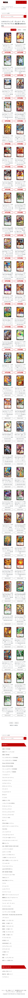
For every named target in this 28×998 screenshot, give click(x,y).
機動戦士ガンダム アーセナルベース (10, 897)
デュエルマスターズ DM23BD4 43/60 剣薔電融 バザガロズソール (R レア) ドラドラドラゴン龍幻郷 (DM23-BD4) (20, 253)
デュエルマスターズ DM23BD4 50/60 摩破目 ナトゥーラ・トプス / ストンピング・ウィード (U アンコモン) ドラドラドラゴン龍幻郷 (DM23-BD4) (7, 321)
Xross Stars (4, 829)
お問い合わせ (19, 991)
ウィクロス (4, 797)
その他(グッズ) (5, 951)
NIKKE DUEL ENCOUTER (7, 909)
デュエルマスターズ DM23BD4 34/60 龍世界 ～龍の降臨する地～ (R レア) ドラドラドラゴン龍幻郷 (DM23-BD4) (7, 596)
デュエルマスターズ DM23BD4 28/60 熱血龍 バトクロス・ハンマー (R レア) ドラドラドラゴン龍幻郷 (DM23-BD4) (20, 161)
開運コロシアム (5, 843)
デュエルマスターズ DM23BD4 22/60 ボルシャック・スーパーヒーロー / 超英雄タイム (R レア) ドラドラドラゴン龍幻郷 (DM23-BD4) (7, 138)
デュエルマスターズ (9, 6)
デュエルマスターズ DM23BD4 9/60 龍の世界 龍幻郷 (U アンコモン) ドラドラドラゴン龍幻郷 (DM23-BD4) (20, 70)
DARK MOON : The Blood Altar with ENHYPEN (12, 914)
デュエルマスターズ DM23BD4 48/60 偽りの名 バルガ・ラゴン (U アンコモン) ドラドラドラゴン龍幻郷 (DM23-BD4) (7, 298)
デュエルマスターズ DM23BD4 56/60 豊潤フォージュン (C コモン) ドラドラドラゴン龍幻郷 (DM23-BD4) (20, 687)
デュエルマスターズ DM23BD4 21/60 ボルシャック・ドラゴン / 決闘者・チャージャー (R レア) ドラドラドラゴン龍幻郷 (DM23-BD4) (7, 527)
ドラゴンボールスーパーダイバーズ (9, 840)
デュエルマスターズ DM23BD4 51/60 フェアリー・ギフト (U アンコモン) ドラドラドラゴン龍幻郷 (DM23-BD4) (20, 664)
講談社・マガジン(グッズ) (7, 926)
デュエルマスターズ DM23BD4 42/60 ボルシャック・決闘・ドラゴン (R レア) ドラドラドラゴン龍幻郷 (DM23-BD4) (7, 641)
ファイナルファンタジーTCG (8, 874)
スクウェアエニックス (7, 946)
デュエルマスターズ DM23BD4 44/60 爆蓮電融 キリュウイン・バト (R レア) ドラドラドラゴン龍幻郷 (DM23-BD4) (7, 276)
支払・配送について (10, 990)
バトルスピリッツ (6, 774)
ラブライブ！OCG (6, 817)
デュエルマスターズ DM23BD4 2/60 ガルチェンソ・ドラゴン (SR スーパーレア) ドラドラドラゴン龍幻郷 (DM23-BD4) (7, 47)
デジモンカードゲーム (7, 806)
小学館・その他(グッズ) (7, 934)
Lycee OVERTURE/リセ (7, 869)
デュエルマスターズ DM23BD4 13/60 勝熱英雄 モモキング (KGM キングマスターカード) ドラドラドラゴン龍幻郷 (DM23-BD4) (7, 458)
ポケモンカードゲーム (7, 786)
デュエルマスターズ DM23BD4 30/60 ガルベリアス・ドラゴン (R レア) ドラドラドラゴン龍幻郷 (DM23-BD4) (20, 184)
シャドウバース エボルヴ (7, 849)
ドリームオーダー (6, 863)
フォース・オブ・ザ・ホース (8, 903)
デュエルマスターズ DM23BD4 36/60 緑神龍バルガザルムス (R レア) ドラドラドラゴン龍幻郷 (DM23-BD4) (20, 207)
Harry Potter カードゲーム (7, 880)
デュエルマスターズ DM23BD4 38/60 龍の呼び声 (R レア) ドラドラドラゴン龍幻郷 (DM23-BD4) (7, 618)
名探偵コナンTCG (6, 800)
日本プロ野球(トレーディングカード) (10, 860)
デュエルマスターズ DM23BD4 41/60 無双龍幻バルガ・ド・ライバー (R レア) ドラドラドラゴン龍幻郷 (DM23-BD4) (20, 618)
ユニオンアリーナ (6, 889)
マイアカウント (5, 977)
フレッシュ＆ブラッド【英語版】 (9, 771)
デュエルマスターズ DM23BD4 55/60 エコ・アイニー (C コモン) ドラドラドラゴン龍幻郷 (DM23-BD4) (20, 344)
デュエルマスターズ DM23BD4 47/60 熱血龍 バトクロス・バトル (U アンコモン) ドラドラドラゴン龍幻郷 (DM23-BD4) (20, 276)
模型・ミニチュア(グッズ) (7, 957)
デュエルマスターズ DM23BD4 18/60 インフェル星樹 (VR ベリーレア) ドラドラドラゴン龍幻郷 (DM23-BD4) (20, 504)
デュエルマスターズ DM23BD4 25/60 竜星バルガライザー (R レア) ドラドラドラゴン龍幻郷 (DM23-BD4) (20, 550)
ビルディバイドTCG (6, 851)
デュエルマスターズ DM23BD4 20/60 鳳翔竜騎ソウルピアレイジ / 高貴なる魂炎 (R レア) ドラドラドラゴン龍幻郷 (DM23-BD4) (20, 115)
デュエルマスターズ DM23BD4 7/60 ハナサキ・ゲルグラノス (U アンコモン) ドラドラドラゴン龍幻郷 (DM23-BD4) (7, 70)
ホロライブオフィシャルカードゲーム (10, 826)
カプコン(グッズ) (6, 949)
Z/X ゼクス (4, 794)
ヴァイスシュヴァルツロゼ (8, 814)
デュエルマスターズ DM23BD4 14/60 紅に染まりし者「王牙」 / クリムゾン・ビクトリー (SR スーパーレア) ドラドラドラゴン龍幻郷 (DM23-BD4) (20, 458)
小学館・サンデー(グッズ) (7, 931)
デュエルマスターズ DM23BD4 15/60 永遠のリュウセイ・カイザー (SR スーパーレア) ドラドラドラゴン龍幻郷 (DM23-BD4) (7, 481)
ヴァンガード (5, 789)
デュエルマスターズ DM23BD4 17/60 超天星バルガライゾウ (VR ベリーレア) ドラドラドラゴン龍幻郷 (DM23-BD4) (7, 504)
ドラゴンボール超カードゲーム (9, 837)
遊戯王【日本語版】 (6, 749)
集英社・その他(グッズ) (7, 923)
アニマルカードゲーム (7, 900)
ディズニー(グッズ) (6, 937)
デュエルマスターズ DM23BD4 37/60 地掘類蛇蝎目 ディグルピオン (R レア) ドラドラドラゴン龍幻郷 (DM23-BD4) (7, 230)
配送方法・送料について (7, 974)
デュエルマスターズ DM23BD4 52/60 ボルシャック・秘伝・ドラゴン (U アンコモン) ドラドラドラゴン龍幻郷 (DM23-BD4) (7, 687)
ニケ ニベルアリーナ (6, 831)
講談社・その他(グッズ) (7, 929)
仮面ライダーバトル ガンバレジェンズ (10, 894)
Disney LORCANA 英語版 (7, 766)
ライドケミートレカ (6, 891)
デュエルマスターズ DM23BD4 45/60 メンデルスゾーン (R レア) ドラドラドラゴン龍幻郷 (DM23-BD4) (20, 641)
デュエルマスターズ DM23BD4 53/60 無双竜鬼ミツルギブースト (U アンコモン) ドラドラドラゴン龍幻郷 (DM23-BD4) (20, 321)
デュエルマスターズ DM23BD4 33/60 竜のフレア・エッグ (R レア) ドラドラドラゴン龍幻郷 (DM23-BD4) (20, 573)
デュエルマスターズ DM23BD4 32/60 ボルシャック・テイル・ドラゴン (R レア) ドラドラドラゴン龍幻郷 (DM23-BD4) (7, 207)
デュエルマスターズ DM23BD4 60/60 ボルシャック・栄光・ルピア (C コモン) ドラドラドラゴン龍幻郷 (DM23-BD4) (20, 710)
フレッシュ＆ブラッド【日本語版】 (9, 769)
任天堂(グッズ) (5, 940)
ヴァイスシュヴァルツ (7, 809)
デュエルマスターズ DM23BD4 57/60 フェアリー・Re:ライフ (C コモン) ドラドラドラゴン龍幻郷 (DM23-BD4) (7, 710)
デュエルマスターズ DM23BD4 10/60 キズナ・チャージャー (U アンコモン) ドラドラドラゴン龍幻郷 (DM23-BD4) (7, 93)
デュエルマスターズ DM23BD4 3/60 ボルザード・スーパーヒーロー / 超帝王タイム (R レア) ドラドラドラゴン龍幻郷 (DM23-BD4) (20, 390)
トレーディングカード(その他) (8, 911)
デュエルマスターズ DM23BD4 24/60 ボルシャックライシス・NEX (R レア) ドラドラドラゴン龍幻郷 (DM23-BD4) (7, 550)
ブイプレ (4, 883)
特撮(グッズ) (5, 954)
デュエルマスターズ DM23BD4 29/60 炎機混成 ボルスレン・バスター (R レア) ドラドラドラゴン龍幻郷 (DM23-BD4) (7, 184)
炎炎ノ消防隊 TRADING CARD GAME (10, 846)
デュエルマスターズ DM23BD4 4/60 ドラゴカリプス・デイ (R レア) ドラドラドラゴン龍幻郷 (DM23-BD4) (7, 413)
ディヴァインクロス (6, 906)
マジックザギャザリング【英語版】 (9, 760)
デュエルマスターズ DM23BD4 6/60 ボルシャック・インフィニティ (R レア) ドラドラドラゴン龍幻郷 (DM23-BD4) (20, 47)
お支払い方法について (7, 971)
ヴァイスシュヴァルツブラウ (8, 811)
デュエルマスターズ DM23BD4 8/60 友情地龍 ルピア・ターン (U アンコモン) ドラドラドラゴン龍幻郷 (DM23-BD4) (7, 436)
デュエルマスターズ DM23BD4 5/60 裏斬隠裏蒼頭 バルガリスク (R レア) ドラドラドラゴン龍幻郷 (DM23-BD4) (20, 413)
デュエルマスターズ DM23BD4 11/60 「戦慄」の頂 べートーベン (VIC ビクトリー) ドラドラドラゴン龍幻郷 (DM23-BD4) (20, 436)
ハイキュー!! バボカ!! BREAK (8, 803)
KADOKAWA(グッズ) (6, 943)
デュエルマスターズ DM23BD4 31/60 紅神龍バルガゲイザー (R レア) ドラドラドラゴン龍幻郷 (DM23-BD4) (7, 573)
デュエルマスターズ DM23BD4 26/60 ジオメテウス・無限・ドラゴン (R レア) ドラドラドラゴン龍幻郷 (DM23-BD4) (20, 138)
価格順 (19, 29)
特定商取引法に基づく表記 (20, 990)
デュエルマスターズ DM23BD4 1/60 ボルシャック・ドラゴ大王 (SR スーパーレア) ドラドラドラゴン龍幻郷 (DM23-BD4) (7, 390)
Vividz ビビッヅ (5, 877)
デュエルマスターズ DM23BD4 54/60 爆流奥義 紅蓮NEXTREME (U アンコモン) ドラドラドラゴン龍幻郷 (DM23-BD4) (7, 344)
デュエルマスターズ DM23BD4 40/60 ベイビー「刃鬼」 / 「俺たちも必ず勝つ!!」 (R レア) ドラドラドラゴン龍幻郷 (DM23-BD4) (7, 253)
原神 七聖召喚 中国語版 (7, 871)
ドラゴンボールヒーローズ (8, 834)
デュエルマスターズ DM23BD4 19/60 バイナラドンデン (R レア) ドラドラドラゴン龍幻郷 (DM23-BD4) (7, 115)
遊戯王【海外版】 (6, 754)
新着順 (24, 29)
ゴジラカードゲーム (6, 783)
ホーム (3, 6)
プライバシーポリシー (10, 991)
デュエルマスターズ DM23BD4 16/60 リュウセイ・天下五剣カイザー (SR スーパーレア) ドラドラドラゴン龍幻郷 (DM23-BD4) (20, 481)
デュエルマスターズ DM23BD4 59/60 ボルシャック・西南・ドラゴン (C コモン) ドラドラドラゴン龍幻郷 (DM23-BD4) (20, 367)
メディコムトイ (5, 917)
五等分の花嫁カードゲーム (8, 823)
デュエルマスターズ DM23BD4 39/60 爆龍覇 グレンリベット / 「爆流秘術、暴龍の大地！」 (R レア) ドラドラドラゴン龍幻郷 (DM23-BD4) (20, 230)
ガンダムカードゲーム (7, 780)
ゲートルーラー (5, 886)
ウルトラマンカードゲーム (8, 777)
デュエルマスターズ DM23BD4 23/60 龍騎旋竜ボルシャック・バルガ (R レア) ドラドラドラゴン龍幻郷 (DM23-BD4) (20, 527)
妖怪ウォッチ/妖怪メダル (7, 960)
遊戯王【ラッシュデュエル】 (8, 751)
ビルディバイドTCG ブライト (8, 854)
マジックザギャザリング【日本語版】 (10, 757)
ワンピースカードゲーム (7, 866)
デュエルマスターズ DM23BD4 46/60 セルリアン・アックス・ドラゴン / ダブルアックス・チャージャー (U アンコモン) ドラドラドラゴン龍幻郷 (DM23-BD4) (7, 664)
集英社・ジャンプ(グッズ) (7, 920)
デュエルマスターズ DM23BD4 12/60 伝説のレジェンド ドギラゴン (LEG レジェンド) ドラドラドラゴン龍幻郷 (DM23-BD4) (20, 93)
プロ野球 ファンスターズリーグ (9, 857)
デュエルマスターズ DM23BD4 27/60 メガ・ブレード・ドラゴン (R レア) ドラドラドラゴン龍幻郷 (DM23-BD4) (7, 161)
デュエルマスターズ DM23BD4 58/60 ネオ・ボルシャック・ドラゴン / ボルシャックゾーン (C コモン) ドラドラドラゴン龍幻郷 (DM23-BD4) (7, 367)
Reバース (4, 820)
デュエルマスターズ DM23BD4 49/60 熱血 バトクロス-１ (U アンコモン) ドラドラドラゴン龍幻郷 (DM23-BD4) (20, 298)
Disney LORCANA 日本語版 (8, 763)
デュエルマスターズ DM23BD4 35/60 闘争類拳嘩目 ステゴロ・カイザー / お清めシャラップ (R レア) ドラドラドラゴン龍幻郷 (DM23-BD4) (20, 596)
